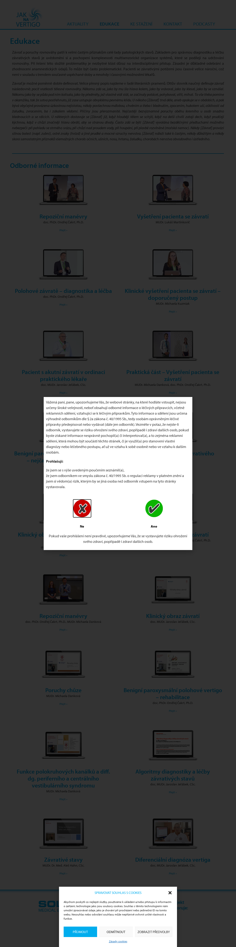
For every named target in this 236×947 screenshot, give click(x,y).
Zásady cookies (118, 941)
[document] (118, 473)
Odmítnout (116, 932)
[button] (170, 892)
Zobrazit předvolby (154, 932)
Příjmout (80, 932)
